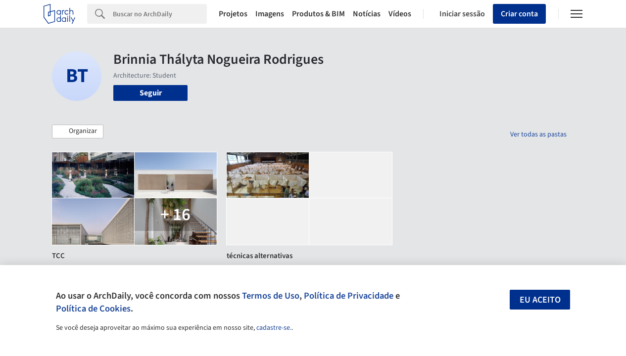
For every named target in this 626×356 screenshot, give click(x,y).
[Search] (160, 14)
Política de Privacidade (348, 295)
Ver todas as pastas (538, 134)
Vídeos (399, 14)
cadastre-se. (273, 328)
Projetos (233, 14)
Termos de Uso (270, 295)
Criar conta (519, 13)
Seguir (151, 93)
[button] (77, 131)
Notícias (367, 14)
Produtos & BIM (318, 14)
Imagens (269, 14)
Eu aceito (540, 300)
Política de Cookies (93, 308)
